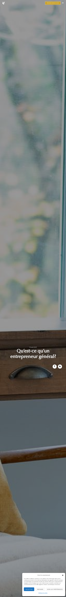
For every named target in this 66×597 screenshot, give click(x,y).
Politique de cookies (42, 593)
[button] (63, 575)
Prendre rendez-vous (53, 3)
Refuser (40, 589)
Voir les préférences (55, 589)
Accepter (29, 589)
